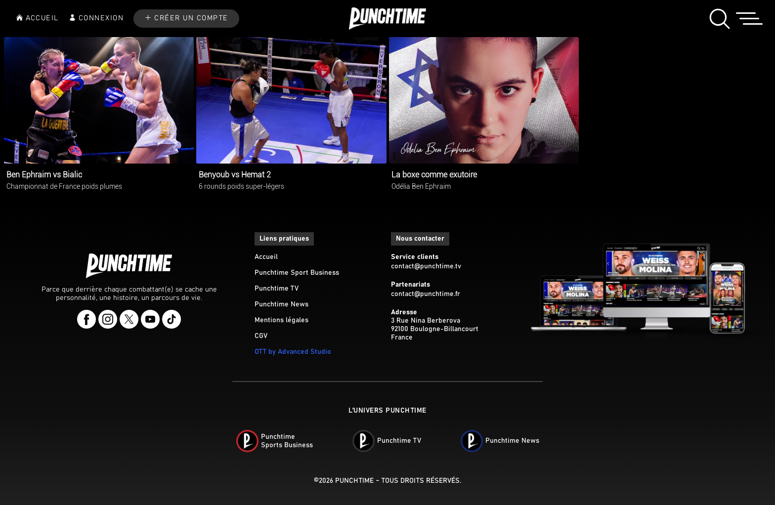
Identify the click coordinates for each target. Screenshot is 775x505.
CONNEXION (101, 18)
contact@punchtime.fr (425, 294)
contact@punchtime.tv (426, 266)
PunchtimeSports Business (287, 441)
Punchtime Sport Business (297, 272)
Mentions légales (281, 320)
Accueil (266, 256)
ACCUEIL (42, 18)
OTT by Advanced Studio (293, 351)
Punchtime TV (277, 288)
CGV (261, 336)
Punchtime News (281, 304)
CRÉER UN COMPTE (191, 18)
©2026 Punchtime (344, 480)
